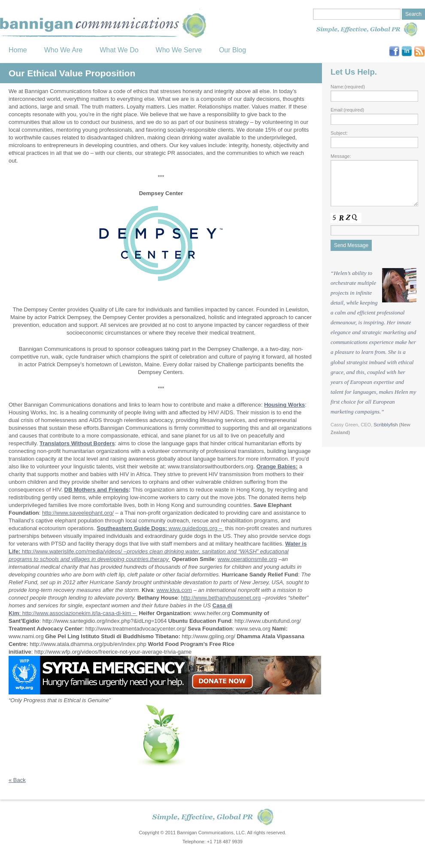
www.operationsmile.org (247, 559)
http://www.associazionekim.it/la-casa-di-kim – (79, 613)
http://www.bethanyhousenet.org (221, 597)
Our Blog (232, 50)
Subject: (339, 133)
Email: (347, 109)
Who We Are (63, 50)
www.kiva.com (174, 590)
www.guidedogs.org (194, 528)
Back (17, 780)
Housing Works (284, 404)
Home (18, 50)
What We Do (119, 50)
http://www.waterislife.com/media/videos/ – (158, 551)
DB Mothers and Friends (96, 489)
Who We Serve (179, 50)
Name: (348, 86)
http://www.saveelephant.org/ (78, 513)
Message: (341, 156)
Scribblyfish (385, 424)
